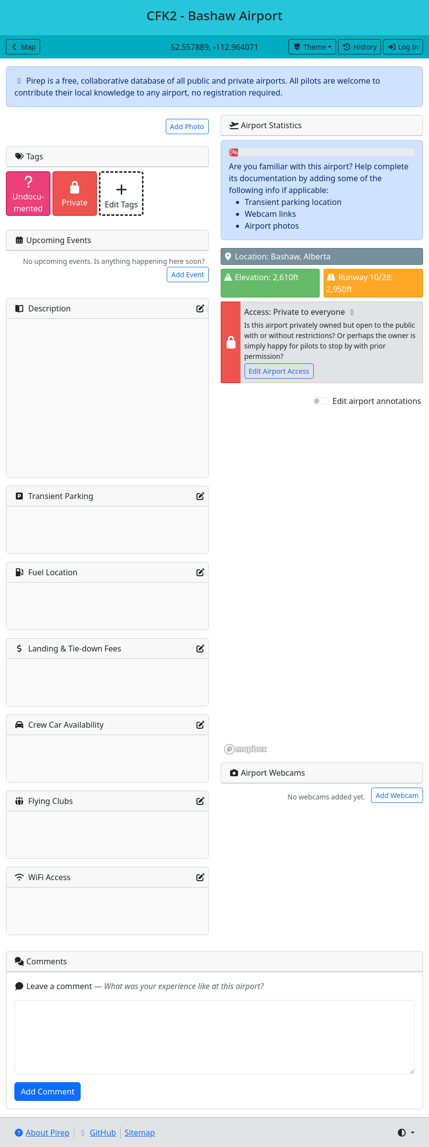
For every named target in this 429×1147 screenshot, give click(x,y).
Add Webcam (397, 795)
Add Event (187, 274)
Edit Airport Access (279, 371)
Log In (403, 46)
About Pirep (42, 1132)
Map (23, 46)
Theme (309, 46)
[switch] (321, 401)
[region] (322, 581)
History (359, 46)
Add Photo (187, 126)
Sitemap (140, 1132)
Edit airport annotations (377, 401)
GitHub (97, 1132)
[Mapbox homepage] (245, 749)
